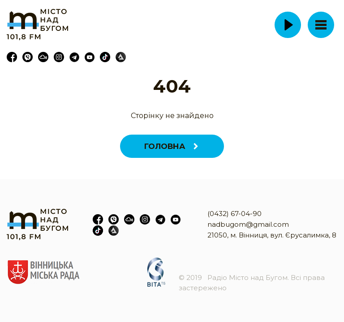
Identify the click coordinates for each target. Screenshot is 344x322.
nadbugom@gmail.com (248, 224)
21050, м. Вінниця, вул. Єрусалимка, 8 (271, 235)
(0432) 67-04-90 (234, 213)
